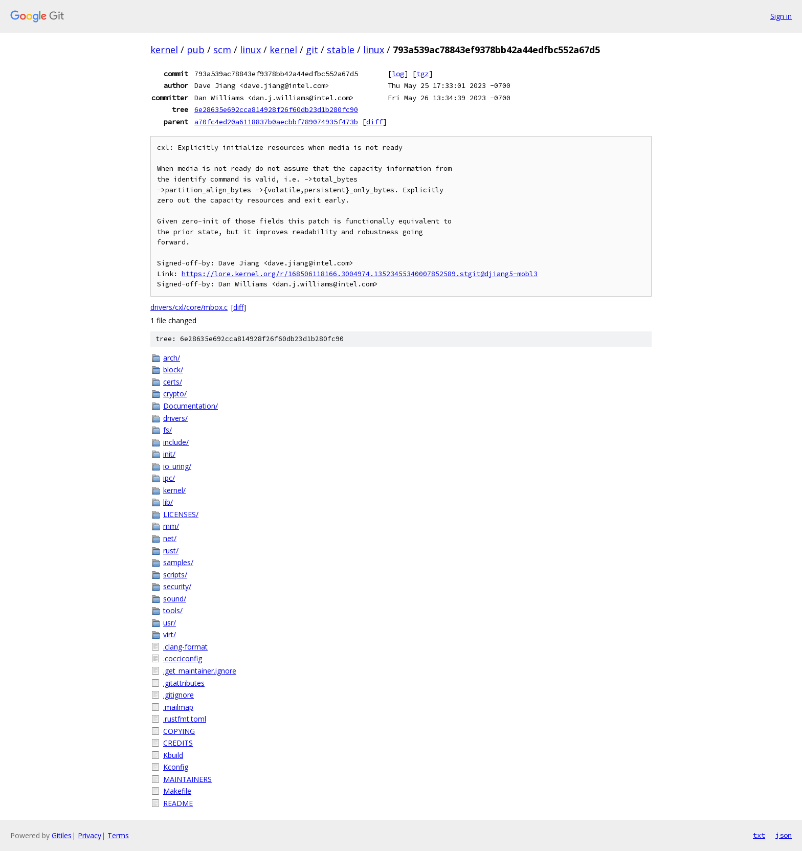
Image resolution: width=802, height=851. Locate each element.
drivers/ (175, 418)
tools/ (173, 610)
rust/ (171, 550)
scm (222, 49)
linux (250, 49)
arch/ (171, 358)
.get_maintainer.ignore (199, 671)
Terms (118, 835)
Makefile (177, 791)
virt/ (169, 634)
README (178, 803)
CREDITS (178, 743)
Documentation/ (190, 406)
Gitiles (62, 835)
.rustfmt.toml (184, 719)
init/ (169, 454)
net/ (169, 538)
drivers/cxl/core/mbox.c (189, 307)
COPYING (179, 731)
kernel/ (174, 490)
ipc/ (169, 478)
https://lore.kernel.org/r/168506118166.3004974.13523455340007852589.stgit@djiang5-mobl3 (360, 274)
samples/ (178, 562)
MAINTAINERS (187, 779)
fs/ (167, 430)
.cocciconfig (182, 658)
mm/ (171, 526)
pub (196, 49)
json (783, 835)
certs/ (172, 382)
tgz (422, 73)
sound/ (174, 598)
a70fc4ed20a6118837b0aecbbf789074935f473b (276, 121)
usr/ (169, 623)
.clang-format (185, 647)
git (312, 49)
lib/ (168, 502)
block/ (173, 369)
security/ (177, 586)
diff (374, 121)
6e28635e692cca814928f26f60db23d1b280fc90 (276, 109)
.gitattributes (184, 683)
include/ (176, 442)
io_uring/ (177, 466)
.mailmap (178, 707)
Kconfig (175, 767)
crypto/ (175, 393)
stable (340, 49)
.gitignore (178, 695)
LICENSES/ (180, 514)
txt (759, 835)
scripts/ (175, 574)
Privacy (89, 835)
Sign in (781, 16)
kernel (164, 49)
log (398, 73)
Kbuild (173, 755)
